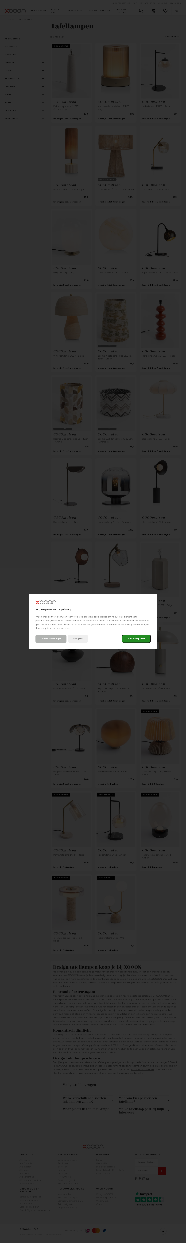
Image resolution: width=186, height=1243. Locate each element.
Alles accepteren (136, 638)
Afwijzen (78, 638)
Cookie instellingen (51, 638)
